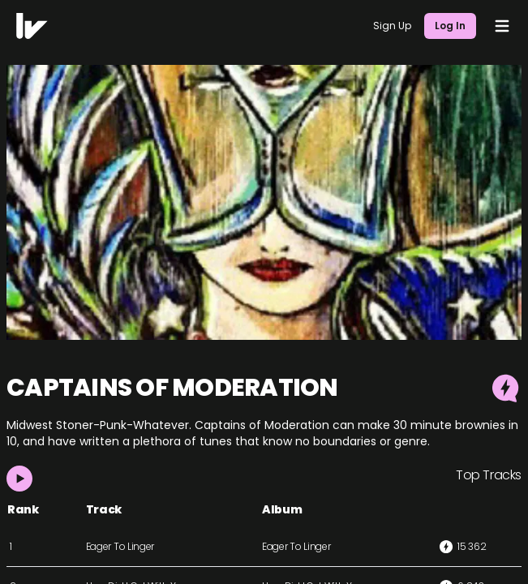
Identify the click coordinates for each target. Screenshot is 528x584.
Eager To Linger (120, 546)
